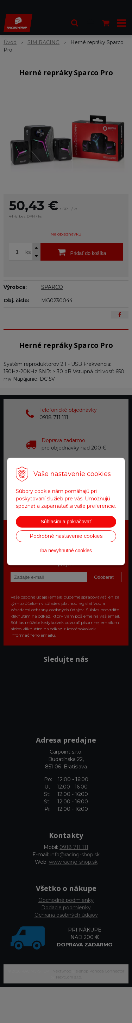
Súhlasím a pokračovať (66, 521)
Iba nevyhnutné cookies (66, 550)
